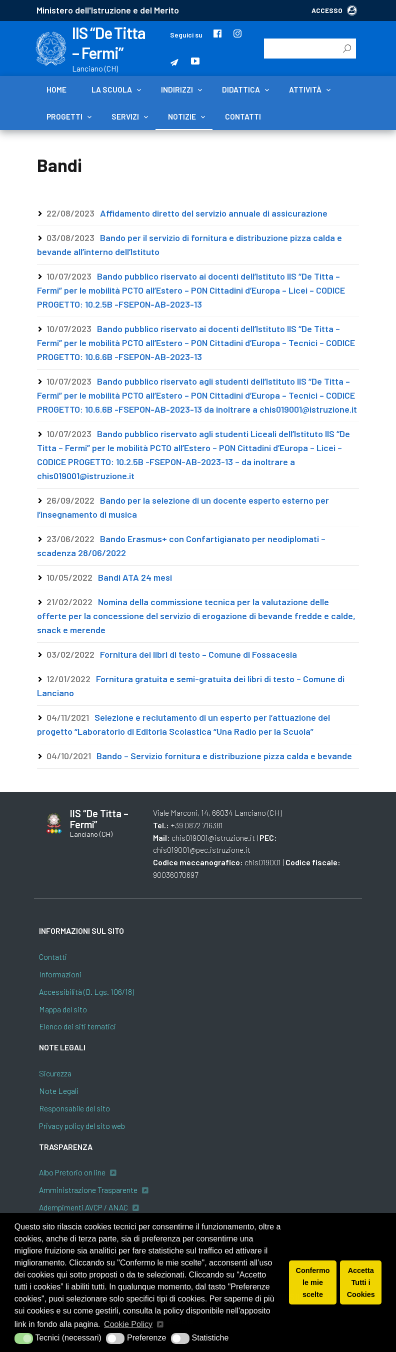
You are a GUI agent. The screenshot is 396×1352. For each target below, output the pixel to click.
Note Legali (58, 1090)
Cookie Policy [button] (128, 1324)
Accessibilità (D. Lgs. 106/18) (86, 991)
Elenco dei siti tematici (77, 1026)
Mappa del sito (63, 1009)
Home (56, 89)
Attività (305, 89)
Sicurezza (55, 1073)
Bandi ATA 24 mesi (135, 577)
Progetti (64, 116)
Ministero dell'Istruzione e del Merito (107, 10)
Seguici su (186, 35)
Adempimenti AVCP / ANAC (83, 1207)
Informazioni (60, 974)
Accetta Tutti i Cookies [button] (361, 1282)
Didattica (241, 89)
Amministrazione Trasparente (88, 1189)
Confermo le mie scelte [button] (313, 1282)
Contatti (243, 116)
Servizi (125, 116)
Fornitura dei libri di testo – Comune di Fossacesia (198, 654)
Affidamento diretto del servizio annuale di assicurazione (214, 213)
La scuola (112, 89)
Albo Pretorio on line (72, 1172)
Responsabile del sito (74, 1108)
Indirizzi (177, 89)
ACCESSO (334, 10)
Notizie (182, 116)
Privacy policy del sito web (82, 1125)
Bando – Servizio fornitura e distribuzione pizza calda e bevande (224, 755)
